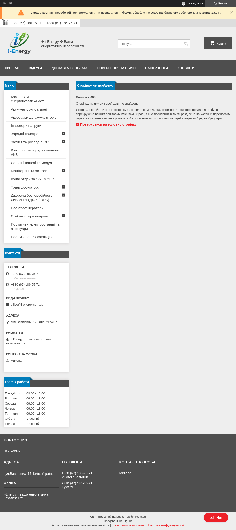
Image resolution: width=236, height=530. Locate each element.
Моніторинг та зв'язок (29, 171)
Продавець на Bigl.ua (118, 521)
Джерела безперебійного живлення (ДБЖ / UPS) (31, 197)
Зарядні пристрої (25, 134)
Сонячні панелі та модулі (32, 163)
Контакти (185, 68)
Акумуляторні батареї (29, 109)
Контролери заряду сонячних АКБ (35, 152)
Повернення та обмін (116, 68)
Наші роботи (156, 68)
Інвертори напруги (26, 126)
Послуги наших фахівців (31, 237)
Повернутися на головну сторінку (108, 124)
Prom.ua (140, 516)
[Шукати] (186, 43)
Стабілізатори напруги (29, 216)
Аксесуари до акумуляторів (34, 117)
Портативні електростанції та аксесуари (35, 226)
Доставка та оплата (69, 68)
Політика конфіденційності (166, 525)
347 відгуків (195, 3)
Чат (216, 517)
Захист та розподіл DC (30, 142)
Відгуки (35, 68)
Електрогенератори (27, 208)
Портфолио (12, 450)
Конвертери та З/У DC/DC (32, 179)
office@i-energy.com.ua (27, 304)
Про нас (12, 68)
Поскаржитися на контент (128, 525)
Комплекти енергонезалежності (28, 99)
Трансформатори (25, 187)
